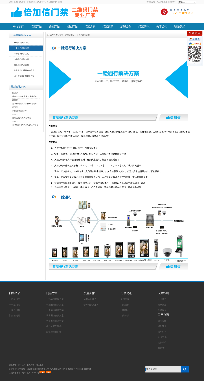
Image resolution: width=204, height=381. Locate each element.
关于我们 (21, 365)
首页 (61, 35)
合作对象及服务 (91, 304)
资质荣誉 (162, 326)
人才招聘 (163, 293)
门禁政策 (125, 315)
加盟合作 (126, 26)
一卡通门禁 (14, 304)
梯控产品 (54, 26)
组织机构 (162, 331)
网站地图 (171, 2)
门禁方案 (90, 26)
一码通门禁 (14, 299)
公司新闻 (125, 299)
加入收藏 (161, 2)
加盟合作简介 (90, 299)
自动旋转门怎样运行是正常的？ (25, 125)
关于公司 (161, 26)
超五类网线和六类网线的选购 (24, 103)
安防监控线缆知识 (19, 111)
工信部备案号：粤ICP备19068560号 (24, 373)
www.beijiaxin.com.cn (58, 369)
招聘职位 (162, 310)
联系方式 (30, 365)
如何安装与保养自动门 (21, 118)
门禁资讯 (143, 26)
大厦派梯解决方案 (21, 65)
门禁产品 (36, 26)
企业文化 (162, 337)
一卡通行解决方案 (21, 54)
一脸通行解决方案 (21, 48)
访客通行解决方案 (21, 59)
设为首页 (151, 2)
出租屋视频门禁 (53, 332)
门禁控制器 (14, 315)
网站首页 (18, 26)
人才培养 (162, 299)
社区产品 (72, 26)
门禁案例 (108, 26)
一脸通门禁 (14, 310)
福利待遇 (162, 304)
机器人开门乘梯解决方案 (24, 70)
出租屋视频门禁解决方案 (24, 76)
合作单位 (162, 342)
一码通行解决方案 (21, 42)
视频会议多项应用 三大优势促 (24, 96)
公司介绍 (162, 321)
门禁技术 (125, 310)
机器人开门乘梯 (53, 326)
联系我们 (179, 26)
